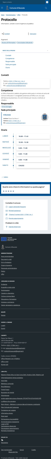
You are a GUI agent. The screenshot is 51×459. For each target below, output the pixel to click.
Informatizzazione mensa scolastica (12, 378)
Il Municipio (7, 115)
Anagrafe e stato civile (8, 287)
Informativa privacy (7, 413)
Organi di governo (6, 265)
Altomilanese (5, 395)
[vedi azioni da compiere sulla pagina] (32, 33)
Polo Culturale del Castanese (10, 407)
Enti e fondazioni (6, 262)
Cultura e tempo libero (8, 296)
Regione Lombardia (7, 2)
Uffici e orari (4, 361)
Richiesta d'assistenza (8, 430)
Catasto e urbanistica (7, 293)
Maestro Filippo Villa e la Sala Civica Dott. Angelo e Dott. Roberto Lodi (22, 375)
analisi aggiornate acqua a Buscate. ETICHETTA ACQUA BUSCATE (21, 398)
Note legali (4, 416)
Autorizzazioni (5, 290)
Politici (3, 271)
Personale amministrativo (9, 268)
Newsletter (4, 443)
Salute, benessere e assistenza (10, 305)
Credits (34, 450)
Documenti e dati (6, 259)
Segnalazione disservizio (8, 426)
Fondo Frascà (5, 389)
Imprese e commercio (7, 302)
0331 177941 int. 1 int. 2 (17, 81)
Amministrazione (11, 15)
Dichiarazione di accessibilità (9, 419)
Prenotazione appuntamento (10, 428)
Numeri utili (4, 364)
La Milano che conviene (8, 401)
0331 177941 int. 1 (15, 120)
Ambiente (4, 284)
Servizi (22, 450)
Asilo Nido (4, 380)
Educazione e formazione (8, 299)
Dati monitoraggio (6, 450)
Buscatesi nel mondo (7, 392)
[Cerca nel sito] (45, 8)
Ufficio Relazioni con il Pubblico (10, 358)
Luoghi (3, 325)
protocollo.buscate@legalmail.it (17, 83)
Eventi (3, 328)
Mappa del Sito (13, 452)
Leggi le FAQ (5, 424)
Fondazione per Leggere (8, 410)
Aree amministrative (7, 256)
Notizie (3, 315)
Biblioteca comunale (7, 383)
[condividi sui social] (5, 33)
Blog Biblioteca (5, 386)
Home (2, 15)
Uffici (18, 15)
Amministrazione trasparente (10, 422)
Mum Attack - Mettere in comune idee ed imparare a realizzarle (20, 404)
